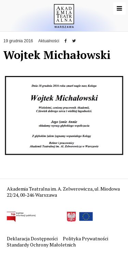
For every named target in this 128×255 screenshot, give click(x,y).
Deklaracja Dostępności (33, 238)
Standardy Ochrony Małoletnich (41, 244)
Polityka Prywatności (86, 238)
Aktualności (48, 41)
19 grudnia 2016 (18, 41)
